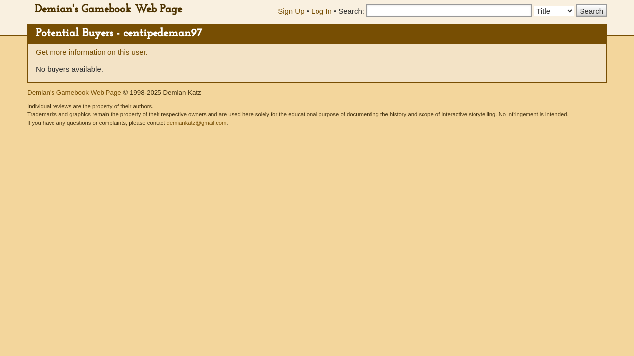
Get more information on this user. (92, 52)
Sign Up (291, 11)
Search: (351, 11)
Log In (321, 11)
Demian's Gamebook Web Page (108, 9)
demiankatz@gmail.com (196, 123)
